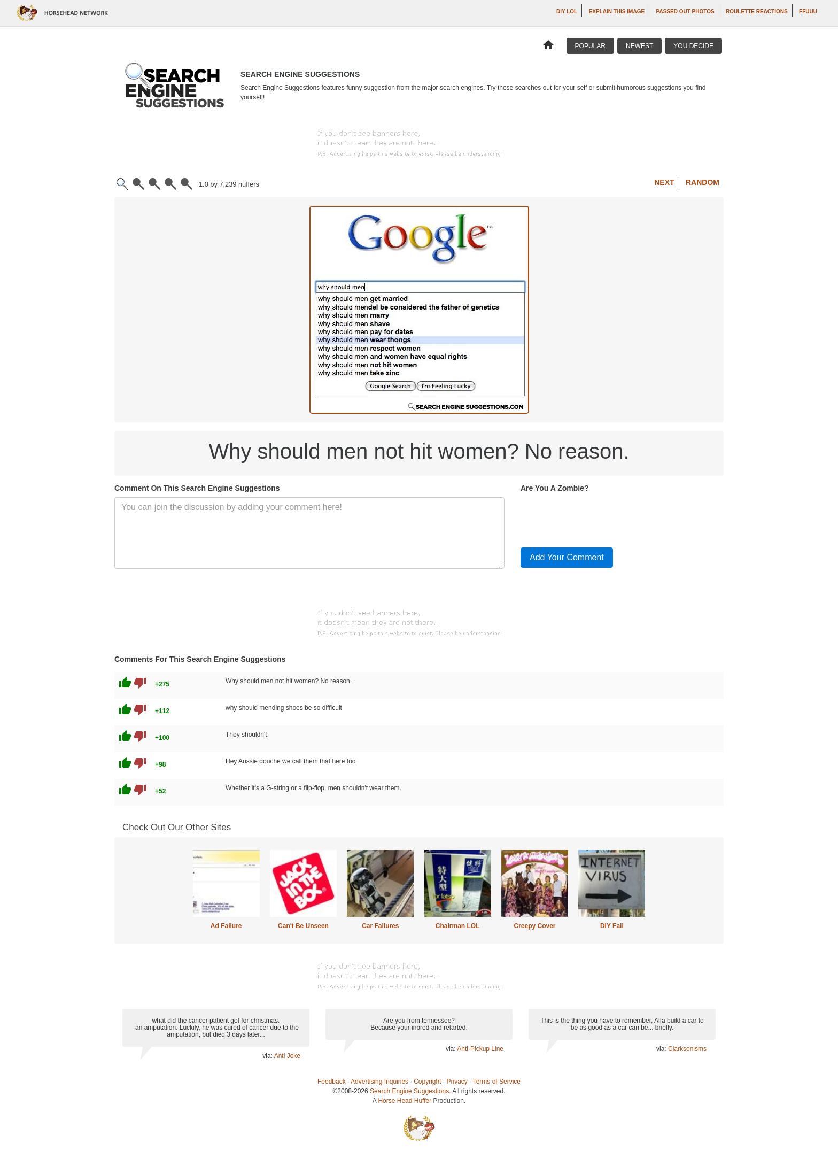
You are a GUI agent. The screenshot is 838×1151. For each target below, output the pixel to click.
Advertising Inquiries (379, 1081)
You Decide (693, 46)
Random (702, 182)
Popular (590, 46)
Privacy (457, 1081)
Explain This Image (617, 11)
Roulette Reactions (757, 11)
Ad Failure (226, 926)
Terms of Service (497, 1081)
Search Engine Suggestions (409, 1091)
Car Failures (380, 926)
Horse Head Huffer (404, 1100)
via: (268, 1056)
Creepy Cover (534, 926)
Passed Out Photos (685, 11)
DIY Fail (612, 926)
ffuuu (808, 11)
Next (664, 182)
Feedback (331, 1081)
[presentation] (602, 518)
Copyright (427, 1081)
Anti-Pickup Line (480, 1049)
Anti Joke (287, 1056)
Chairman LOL (458, 926)
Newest (639, 46)
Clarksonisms (687, 1049)
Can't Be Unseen (303, 926)
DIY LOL (566, 11)
